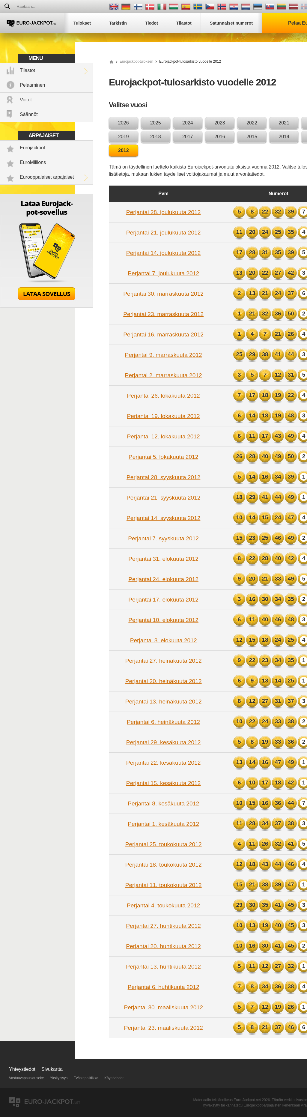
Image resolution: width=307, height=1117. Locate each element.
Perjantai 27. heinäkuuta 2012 (163, 661)
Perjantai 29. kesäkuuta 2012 (163, 742)
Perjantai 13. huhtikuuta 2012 (163, 966)
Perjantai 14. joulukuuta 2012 (163, 253)
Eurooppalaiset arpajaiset (47, 177)
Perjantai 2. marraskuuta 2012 (163, 375)
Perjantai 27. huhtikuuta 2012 (163, 926)
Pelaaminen (32, 85)
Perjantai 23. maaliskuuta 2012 (163, 1028)
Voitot (26, 99)
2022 (251, 122)
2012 (123, 150)
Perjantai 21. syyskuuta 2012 (163, 497)
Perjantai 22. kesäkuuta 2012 (163, 763)
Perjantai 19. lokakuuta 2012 (163, 416)
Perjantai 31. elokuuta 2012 (163, 559)
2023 (219, 122)
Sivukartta (52, 1069)
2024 (187, 122)
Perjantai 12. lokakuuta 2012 (163, 436)
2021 (284, 122)
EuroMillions (33, 162)
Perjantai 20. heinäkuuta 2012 (163, 681)
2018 (155, 136)
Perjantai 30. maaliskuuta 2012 (163, 1007)
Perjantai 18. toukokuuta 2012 (163, 865)
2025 (155, 122)
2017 (187, 136)
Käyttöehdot (114, 1078)
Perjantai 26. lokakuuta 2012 (163, 396)
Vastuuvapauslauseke (26, 1078)
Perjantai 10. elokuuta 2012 (163, 620)
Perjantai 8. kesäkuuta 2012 (163, 803)
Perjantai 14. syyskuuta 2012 (163, 518)
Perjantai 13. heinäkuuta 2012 (163, 701)
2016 (219, 136)
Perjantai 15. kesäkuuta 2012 (163, 783)
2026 (123, 122)
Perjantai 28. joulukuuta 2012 (163, 212)
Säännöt (29, 114)
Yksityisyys (59, 1078)
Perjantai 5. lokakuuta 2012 (163, 457)
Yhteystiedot (22, 1069)
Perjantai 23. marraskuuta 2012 (163, 314)
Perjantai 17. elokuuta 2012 (163, 599)
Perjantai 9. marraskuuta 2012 (163, 355)
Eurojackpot (32, 147)
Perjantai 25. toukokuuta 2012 (163, 844)
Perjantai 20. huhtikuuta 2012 (163, 946)
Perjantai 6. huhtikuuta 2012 (163, 987)
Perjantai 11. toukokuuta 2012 (163, 885)
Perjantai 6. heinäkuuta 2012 (163, 722)
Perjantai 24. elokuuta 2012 (163, 579)
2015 (251, 136)
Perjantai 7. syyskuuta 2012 (163, 538)
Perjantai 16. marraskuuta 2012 (163, 334)
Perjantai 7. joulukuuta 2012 (163, 273)
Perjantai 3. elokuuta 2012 (163, 640)
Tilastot (27, 70)
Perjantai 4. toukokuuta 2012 (163, 905)
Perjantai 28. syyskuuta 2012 (163, 477)
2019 (123, 136)
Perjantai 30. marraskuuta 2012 (163, 294)
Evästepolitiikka (85, 1078)
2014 (284, 136)
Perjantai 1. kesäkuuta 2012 (163, 824)
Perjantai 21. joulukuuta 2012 (163, 232)
